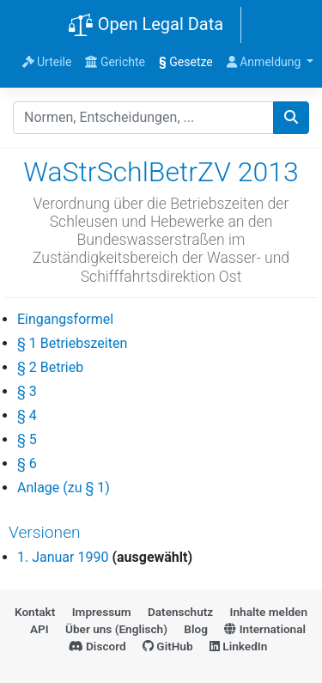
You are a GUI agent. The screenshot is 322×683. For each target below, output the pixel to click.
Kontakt (35, 612)
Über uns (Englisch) (116, 629)
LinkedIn (238, 646)
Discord (97, 646)
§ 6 (27, 463)
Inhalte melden (268, 612)
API (39, 629)
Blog (196, 629)
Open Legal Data (145, 26)
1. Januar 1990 (62, 557)
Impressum (101, 612)
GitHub (168, 646)
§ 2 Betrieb (50, 367)
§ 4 (27, 415)
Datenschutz (180, 612)
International (265, 629)
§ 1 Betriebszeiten (72, 343)
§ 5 (27, 439)
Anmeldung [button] (265, 62)
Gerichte (115, 62)
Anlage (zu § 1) (63, 487)
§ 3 (27, 391)
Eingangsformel (65, 319)
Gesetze (186, 62)
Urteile (47, 62)
